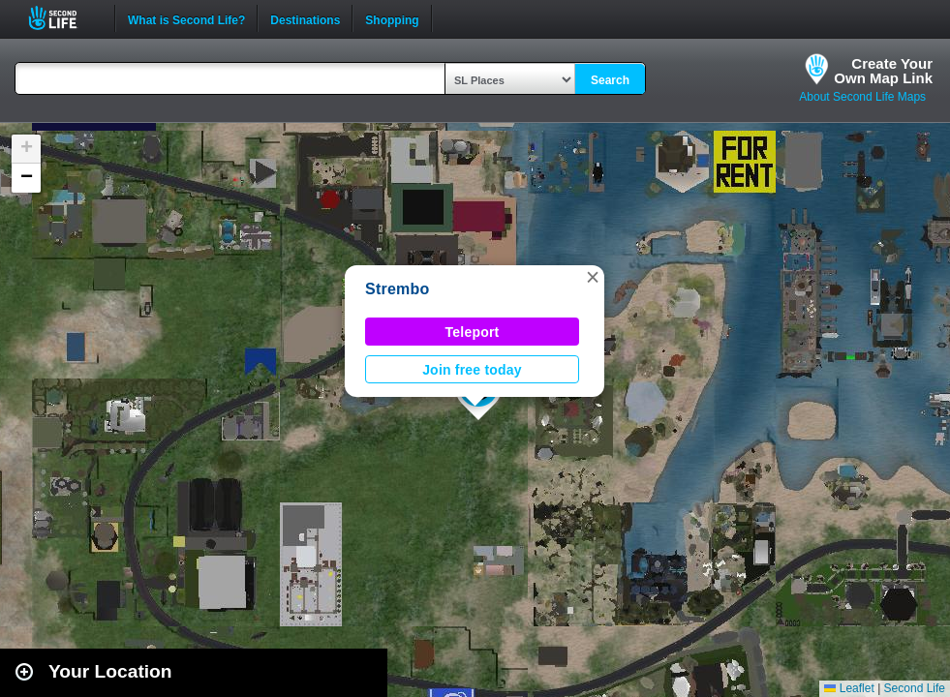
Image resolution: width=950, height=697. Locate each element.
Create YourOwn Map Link (883, 70)
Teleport (472, 332)
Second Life (63, 18)
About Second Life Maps (862, 97)
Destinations (305, 18)
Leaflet (848, 688)
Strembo (397, 289)
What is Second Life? (186, 18)
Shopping (391, 18)
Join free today (472, 370)
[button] (592, 276)
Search (610, 80)
